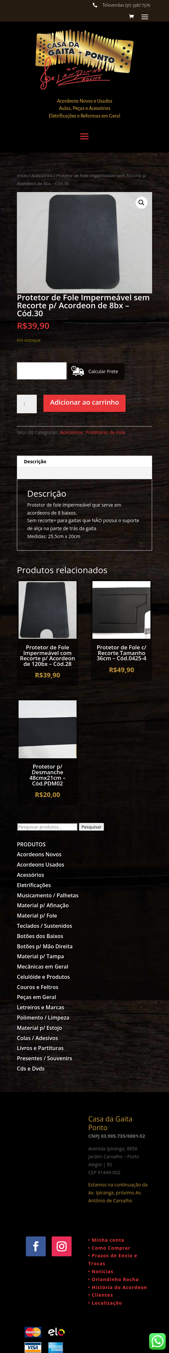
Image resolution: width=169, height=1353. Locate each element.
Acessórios (41, 175)
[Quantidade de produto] (27, 404)
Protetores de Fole (105, 432)
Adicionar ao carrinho (84, 402)
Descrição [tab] (35, 461)
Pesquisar (92, 827)
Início (22, 175)
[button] (141, 203)
